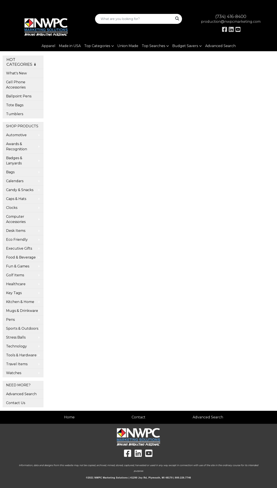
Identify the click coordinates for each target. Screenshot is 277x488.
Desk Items (15, 231)
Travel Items (16, 364)
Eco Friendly (17, 239)
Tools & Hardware (21, 355)
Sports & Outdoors (22, 328)
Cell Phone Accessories (16, 84)
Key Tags (14, 293)
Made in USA (70, 46)
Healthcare (16, 284)
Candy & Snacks (19, 190)
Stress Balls (16, 337)
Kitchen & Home (20, 302)
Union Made (127, 46)
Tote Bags (14, 105)
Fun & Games (17, 266)
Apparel (48, 46)
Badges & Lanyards (14, 160)
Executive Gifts (19, 248)
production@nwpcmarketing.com (231, 22)
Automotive (16, 135)
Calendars (14, 181)
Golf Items (15, 275)
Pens (10, 320)
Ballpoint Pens (18, 96)
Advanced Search (220, 46)
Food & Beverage (21, 257)
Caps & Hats (16, 199)
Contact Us (15, 403)
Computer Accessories (16, 219)
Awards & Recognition (16, 146)
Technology (16, 346)
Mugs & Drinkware (22, 311)
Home (69, 417)
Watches (13, 373)
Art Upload (13, 5)
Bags (10, 172)
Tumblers (14, 114)
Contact (138, 417)
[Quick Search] (134, 19)
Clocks (11, 208)
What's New (16, 73)
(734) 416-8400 (230, 16)
